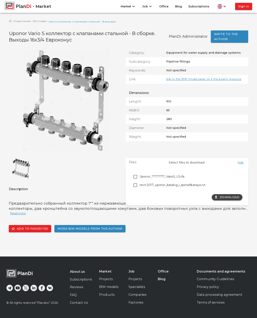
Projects (106, 279)
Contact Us (79, 303)
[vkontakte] (50, 288)
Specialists (136, 287)
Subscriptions (198, 6)
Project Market (22, 21)
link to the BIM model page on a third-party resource (203, 79)
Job (131, 271)
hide (241, 162)
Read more (18, 213)
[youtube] (17, 288)
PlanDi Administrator (188, 36)
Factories (135, 302)
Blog (178, 6)
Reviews (76, 287)
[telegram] (9, 288)
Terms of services (211, 302)
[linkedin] (34, 288)
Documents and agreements (221, 271)
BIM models (39, 21)
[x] (25, 288)
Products (106, 295)
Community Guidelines (215, 279)
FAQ (73, 295)
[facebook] (42, 288)
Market (105, 271)
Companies (137, 295)
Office (164, 6)
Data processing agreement (219, 295)
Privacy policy (208, 287)
